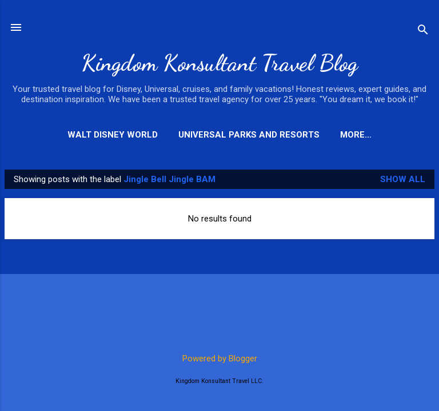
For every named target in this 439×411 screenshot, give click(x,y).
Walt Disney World (112, 135)
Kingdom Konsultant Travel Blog (219, 62)
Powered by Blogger (219, 358)
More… (356, 135)
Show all (402, 179)
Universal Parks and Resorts (249, 135)
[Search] (423, 31)
